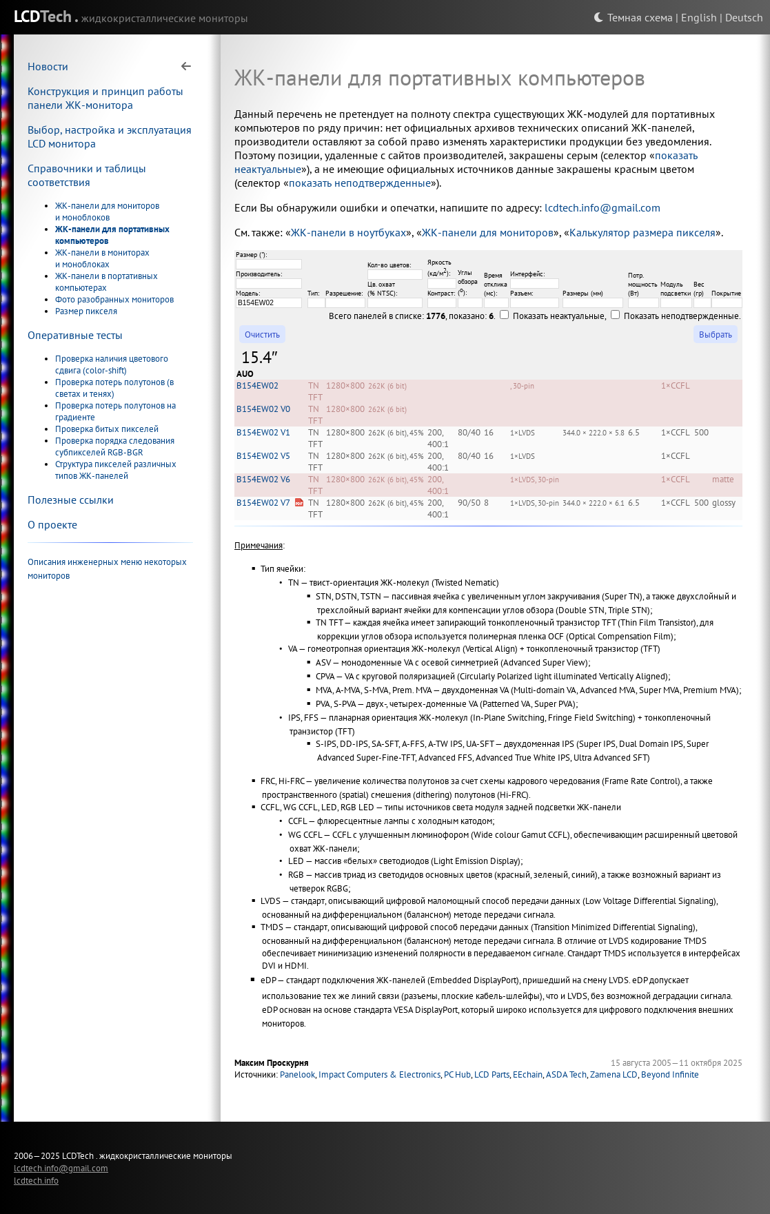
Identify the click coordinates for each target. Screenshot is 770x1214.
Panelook (297, 1074)
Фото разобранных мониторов (114, 299)
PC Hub (457, 1074)
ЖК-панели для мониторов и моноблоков (107, 211)
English (699, 17)
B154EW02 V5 (263, 456)
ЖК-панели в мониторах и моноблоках (102, 258)
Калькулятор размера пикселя (642, 232)
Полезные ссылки (71, 499)
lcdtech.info (36, 1180)
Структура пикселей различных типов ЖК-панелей (115, 470)
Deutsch (744, 17)
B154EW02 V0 (263, 409)
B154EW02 (257, 385)
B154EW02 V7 (263, 502)
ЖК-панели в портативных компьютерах (106, 282)
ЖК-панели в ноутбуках (348, 232)
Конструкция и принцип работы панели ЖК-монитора (105, 98)
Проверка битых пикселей (107, 429)
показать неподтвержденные (360, 182)
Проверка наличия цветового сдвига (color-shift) (111, 364)
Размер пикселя (86, 311)
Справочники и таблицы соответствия (87, 175)
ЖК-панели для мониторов (488, 232)
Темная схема (633, 17)
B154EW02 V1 (263, 432)
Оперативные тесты (75, 335)
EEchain (528, 1074)
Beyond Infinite (670, 1074)
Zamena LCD (614, 1074)
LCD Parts (491, 1074)
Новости (48, 66)
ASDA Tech (566, 1074)
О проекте (52, 524)
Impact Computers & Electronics (379, 1074)
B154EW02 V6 (263, 479)
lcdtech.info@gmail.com (602, 207)
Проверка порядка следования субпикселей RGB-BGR (114, 446)
